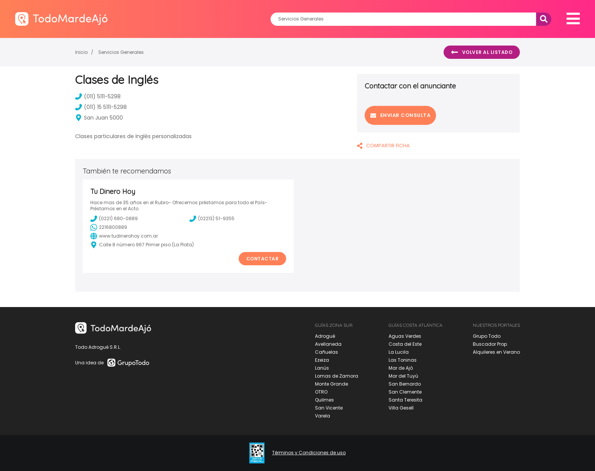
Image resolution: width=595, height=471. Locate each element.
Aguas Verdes (405, 336)
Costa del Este (405, 344)
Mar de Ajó (401, 368)
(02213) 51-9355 (212, 218)
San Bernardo (405, 384)
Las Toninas (403, 360)
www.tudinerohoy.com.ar (124, 236)
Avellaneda (328, 344)
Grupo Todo (487, 336)
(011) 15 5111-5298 (101, 107)
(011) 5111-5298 (98, 96)
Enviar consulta (400, 115)
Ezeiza (322, 360)
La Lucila (399, 352)
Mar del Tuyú (403, 376)
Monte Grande (331, 384)
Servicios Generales (121, 52)
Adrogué (325, 336)
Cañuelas (326, 352)
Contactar (262, 258)
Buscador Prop (490, 344)
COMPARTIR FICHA (383, 145)
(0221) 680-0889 (114, 218)
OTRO (321, 392)
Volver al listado (481, 52)
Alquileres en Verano (496, 352)
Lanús (322, 368)
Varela (322, 416)
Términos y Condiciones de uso (309, 453)
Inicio (81, 52)
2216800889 (108, 227)
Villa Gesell (401, 408)
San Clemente (405, 392)
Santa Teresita (405, 400)
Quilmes (324, 400)
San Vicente (329, 408)
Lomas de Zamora (336, 376)
